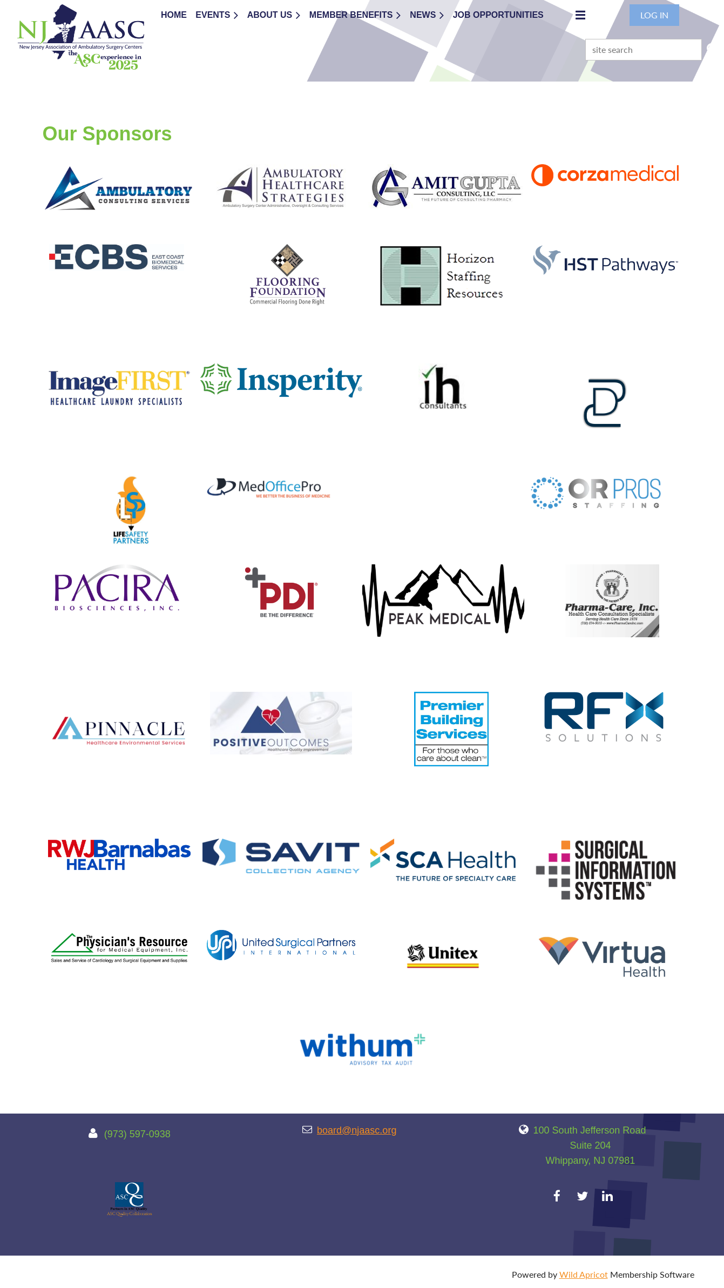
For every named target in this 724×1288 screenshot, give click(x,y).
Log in (654, 15)
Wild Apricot (583, 1274)
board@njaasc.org (356, 1130)
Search (712, 48)
